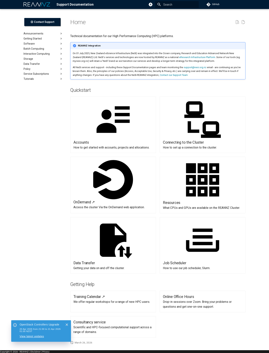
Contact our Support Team (174, 75)
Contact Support (42, 21)
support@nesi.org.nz (195, 67)
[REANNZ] (37, 4)
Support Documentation (75, 4)
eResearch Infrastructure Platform (197, 57)
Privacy (45, 351)
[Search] (177, 4)
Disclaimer (35, 351)
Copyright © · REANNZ (14, 351)
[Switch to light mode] (150, 4)
